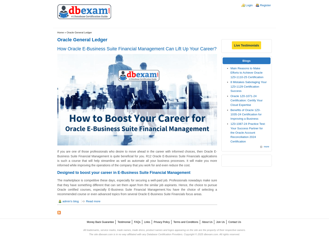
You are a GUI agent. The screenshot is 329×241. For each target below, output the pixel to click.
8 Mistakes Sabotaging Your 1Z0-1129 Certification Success (248, 86)
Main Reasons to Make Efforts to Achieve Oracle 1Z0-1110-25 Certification (246, 73)
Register (265, 5)
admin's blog (71, 201)
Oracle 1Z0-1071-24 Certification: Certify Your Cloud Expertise (246, 100)
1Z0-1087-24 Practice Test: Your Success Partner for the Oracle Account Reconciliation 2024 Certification (247, 132)
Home (60, 32)
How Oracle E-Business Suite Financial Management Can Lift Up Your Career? (137, 48)
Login (249, 5)
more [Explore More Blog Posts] (266, 146)
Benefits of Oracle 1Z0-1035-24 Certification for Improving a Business (246, 114)
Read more (93, 201)
